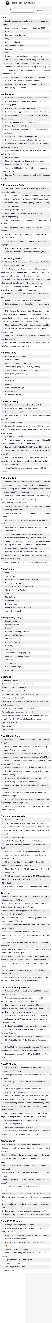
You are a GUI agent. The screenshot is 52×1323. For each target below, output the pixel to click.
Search (40, 11)
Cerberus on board (12, 42)
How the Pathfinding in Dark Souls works (21, 548)
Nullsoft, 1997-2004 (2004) (15, 126)
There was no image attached (16, 1249)
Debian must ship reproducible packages (17, 684)
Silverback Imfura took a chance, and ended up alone (26, 161)
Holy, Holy (9, 646)
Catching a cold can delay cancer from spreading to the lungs (25, 1155)
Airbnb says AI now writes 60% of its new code (23, 300)
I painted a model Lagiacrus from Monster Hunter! (24, 552)
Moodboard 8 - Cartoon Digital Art (18, 656)
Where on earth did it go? (15, 388)
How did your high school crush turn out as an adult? (25, 778)
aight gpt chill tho (11, 465)
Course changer (11, 391)
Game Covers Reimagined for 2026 (19, 586)
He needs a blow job (13, 395)
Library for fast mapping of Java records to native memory (27, 112)
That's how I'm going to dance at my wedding (22, 367)
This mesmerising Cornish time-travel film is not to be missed (25, 1215)
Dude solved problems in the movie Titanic (21, 408)
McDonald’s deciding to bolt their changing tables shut (26, 84)
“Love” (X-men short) (13, 611)
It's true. (8, 32)
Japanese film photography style (17, 653)
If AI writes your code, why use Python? (20, 108)
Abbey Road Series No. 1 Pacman (18, 608)
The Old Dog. (10, 649)
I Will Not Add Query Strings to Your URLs (18, 708)
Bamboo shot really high (14, 49)
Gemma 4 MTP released (14, 837)
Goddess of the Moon (13, 583)
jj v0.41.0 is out (7, 729)
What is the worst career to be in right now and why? (25, 768)
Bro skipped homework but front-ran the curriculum (24, 1037)
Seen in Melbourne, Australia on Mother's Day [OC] (25, 28)
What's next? (10, 1270)
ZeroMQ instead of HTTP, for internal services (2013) (25, 252)
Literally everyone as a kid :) (16, 374)
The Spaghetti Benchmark (15, 1267)
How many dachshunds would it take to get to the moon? (23, 1144)
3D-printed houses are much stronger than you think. (25, 77)
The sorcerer (10, 639)
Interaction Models (12, 157)
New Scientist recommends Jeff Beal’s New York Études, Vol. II (26, 1194)
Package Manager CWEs (15, 210)
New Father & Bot (12, 601)
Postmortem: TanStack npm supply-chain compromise (26, 98)
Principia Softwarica (9, 722)
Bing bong (9, 384)
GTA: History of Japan (13, 422)
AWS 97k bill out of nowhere (16, 1092)
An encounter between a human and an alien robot (24, 579)
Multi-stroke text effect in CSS (13, 698)
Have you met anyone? (14, 412)
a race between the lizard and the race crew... (22, 370)
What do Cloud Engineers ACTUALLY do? (21, 1127)
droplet (8, 593)
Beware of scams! (12, 360)
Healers (8, 628)
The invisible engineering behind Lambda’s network (25, 1089)
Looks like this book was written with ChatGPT (23, 405)
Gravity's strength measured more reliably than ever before (24, 1211)
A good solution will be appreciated (18, 1260)
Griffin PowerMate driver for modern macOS (22, 122)
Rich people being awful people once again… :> (23, 56)
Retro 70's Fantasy (12, 642)
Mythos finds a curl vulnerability (14, 687)
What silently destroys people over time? (21, 782)
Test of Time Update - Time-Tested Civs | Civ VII (23, 534)
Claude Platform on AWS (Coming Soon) (21, 1120)
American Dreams (12, 625)
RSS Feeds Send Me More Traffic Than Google (20, 694)
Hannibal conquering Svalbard (17, 632)
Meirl (7, 53)
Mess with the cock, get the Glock (18, 363)
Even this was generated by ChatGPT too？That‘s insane (27, 1235)
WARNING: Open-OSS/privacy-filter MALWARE (23, 841)
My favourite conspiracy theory (17, 46)
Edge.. (7, 572)
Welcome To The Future (14, 635)
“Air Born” (9, 660)
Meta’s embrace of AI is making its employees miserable (27, 325)
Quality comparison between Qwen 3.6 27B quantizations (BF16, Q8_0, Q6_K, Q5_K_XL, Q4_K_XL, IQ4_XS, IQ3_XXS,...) (25, 879)
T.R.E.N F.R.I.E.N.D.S (13, 1263)
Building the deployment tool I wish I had (17, 712)
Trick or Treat (10, 576)
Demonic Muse (11, 604)
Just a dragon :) (11, 663)
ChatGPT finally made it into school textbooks (22, 81)
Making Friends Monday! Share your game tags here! (26, 562)
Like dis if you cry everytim (15, 1239)
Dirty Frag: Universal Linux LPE (14, 691)
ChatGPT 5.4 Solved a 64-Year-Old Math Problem (24, 1242)
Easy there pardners (13, 377)
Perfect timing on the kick (15, 35)
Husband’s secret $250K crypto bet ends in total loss (25, 1026)
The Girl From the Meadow (15, 590)
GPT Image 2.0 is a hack (14, 436)
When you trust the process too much (19, 1225)
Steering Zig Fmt (8, 726)
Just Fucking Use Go (10, 680)
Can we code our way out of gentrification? (21, 136)
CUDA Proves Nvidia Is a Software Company (22, 248)
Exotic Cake (10, 670)
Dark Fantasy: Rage (13, 667)
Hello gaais (9, 381)
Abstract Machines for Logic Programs (20, 164)
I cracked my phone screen (15, 88)
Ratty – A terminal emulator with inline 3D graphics (24, 140)
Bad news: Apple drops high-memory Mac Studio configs (27, 887)
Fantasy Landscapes (13, 621)
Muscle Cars (10, 597)
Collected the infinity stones (16, 820)
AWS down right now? (13, 1124)
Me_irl (7, 39)
